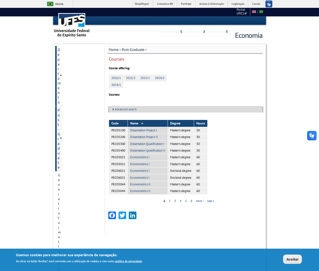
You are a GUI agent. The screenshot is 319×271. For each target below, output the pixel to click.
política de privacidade (128, 261)
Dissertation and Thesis (75, 146)
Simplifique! (142, 3)
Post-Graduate (133, 49)
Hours (200, 123)
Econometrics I (140, 157)
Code (115, 123)
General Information (72, 65)
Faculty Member (69, 138)
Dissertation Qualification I (147, 144)
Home (114, 49)
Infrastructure (68, 154)
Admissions (66, 130)
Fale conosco (239, 12)
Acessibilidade (234, 20)
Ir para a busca (218, 20)
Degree (175, 123)
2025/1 (145, 78)
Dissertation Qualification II (147, 150)
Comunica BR (165, 3)
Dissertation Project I (143, 130)
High (239, 21)
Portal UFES (216, 12)
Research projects (70, 106)
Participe (186, 3)
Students (64, 162)
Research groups (70, 114)
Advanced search (126, 109)
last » (210, 201)
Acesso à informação (211, 3)
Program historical (71, 73)
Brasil (59, 4)
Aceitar (292, 259)
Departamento (69, 49)
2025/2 (130, 78)
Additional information (74, 170)
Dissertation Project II (144, 137)
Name (137, 123)
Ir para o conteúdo (170, 20)
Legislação (238, 3)
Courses (64, 122)
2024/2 (159, 78)
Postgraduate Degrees (74, 90)
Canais (256, 3)
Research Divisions (71, 98)
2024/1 (116, 85)
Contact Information (72, 81)
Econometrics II (140, 184)
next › (200, 201)
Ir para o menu (195, 20)
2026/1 (116, 78)
